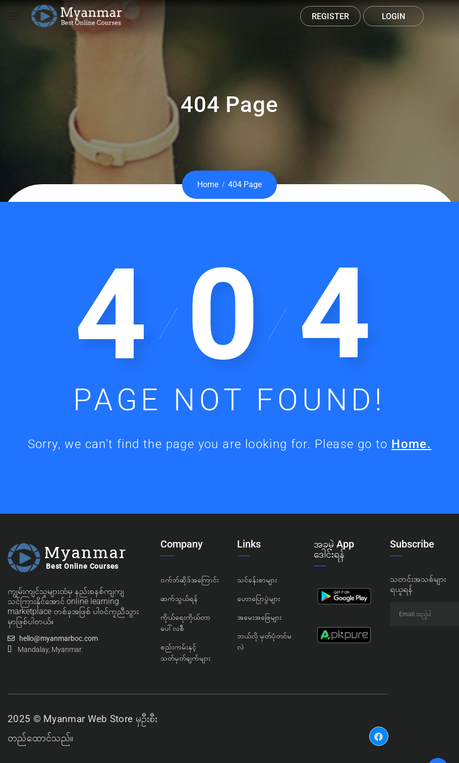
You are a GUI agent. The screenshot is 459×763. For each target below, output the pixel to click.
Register (330, 16)
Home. (411, 444)
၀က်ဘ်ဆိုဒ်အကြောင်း (189, 580)
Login (393, 16)
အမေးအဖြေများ (259, 617)
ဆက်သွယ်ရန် (179, 598)
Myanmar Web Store (88, 719)
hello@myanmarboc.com (58, 638)
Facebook (378, 728)
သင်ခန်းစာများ (257, 580)
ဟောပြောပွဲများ (258, 598)
